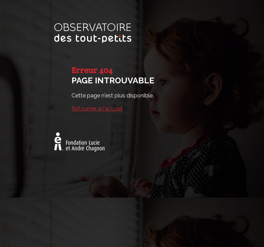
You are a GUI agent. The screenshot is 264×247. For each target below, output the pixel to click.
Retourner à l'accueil (97, 108)
